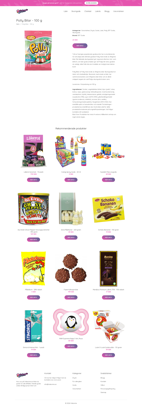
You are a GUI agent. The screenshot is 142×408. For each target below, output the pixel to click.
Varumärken (118, 12)
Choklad (87, 12)
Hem (17, 25)
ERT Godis (111, 32)
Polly (105, 32)
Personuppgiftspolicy (108, 390)
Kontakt (103, 383)
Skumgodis (75, 12)
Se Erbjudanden (91, 3)
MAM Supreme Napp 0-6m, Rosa (71, 340)
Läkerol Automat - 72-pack (33, 173)
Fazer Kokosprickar (71, 291)
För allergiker (77, 383)
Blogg (107, 12)
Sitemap (103, 394)
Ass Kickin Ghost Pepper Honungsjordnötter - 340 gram (34, 232)
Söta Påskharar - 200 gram (71, 231)
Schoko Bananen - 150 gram (108, 231)
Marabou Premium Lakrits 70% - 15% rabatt (108, 291)
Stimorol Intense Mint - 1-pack (33, 349)
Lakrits (98, 12)
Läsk (66, 12)
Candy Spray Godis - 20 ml (71, 173)
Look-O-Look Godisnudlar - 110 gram (108, 349)
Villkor (103, 386)
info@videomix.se (50, 386)
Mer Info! (80, 47)
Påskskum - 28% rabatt (33, 291)
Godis (97, 32)
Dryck (93, 32)
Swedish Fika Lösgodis (108, 173)
